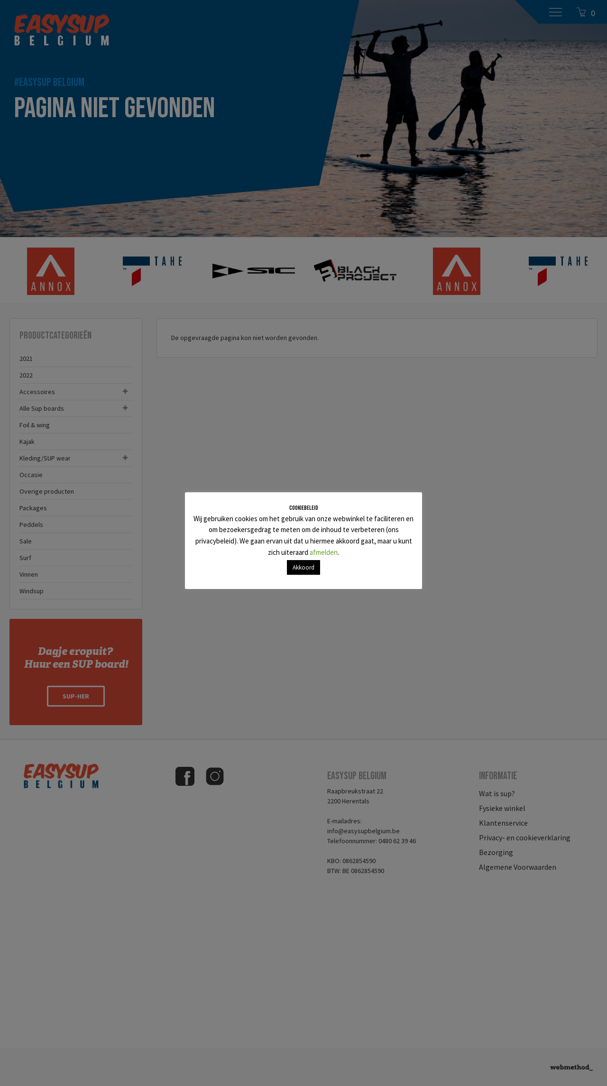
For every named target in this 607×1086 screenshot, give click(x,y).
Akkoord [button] (303, 567)
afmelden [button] (324, 552)
